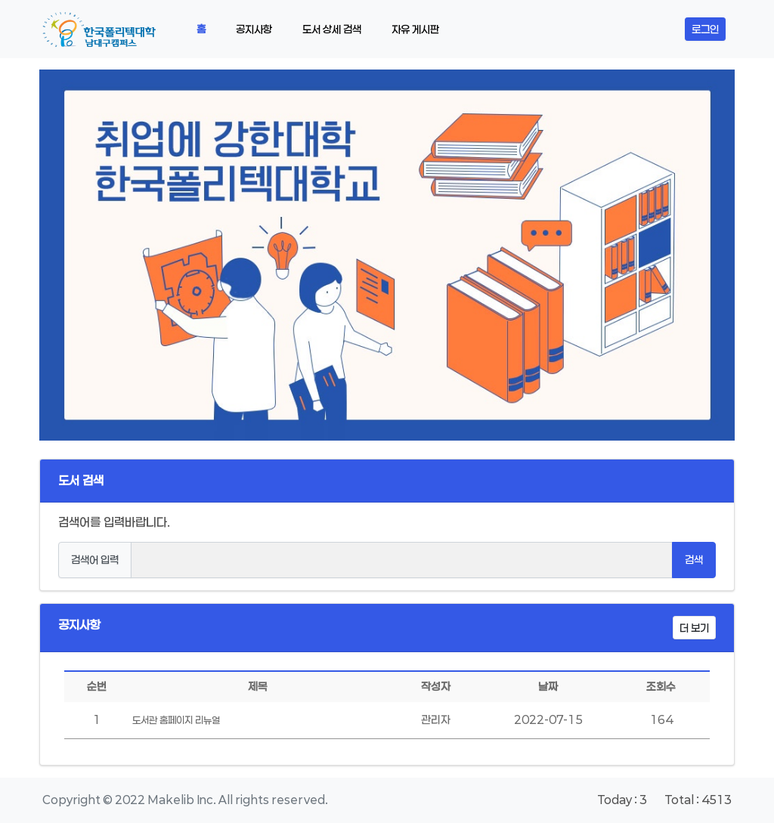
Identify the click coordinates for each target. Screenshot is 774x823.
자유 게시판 (415, 29)
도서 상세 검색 (331, 29)
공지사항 (254, 29)
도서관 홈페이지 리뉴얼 (176, 720)
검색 (694, 559)
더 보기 (694, 627)
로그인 (705, 29)
